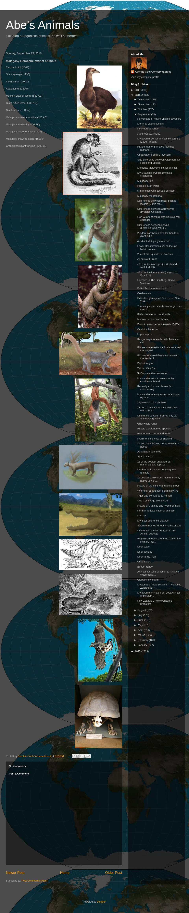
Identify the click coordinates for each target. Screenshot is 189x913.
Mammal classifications (150, 123)
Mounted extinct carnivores (152, 319)
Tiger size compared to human (154, 495)
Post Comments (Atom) (35, 880)
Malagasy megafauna (149, 195)
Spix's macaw (145, 456)
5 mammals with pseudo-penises (155, 190)
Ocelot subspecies (147, 329)
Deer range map (146, 556)
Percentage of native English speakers (159, 118)
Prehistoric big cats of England (154, 438)
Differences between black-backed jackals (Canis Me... (156, 202)
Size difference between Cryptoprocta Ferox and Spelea (158, 161)
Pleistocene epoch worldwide (153, 314)
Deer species (144, 551)
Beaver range (145, 566)
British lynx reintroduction (151, 288)
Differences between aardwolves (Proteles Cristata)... (155, 210)
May (141, 625)
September (144, 114)
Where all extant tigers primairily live (157, 490)
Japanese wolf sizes (148, 133)
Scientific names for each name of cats (159, 525)
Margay (141, 515)
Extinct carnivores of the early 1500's (158, 324)
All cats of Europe (147, 259)
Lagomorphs (144, 334)
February (143, 640)
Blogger (101, 901)
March (142, 634)
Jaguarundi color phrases (151, 402)
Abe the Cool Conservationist (153, 71)
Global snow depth (147, 579)
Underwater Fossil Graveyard (153, 154)
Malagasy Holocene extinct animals (157, 167)
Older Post (113, 873)
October (143, 109)
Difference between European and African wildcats (156, 532)
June (141, 620)
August (142, 610)
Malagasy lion (145, 180)
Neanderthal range (147, 128)
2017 (138, 90)
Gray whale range (147, 423)
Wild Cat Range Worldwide (152, 500)
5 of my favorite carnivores (152, 373)
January (143, 644)
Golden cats (144, 293)
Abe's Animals (43, 24)
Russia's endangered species (153, 428)
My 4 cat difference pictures (153, 520)
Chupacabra (144, 561)
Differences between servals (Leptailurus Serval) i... (153, 226)
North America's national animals (155, 510)
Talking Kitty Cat (146, 368)
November (144, 104)
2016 (138, 95)
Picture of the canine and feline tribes (158, 485)
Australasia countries (149, 451)
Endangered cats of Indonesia (154, 433)
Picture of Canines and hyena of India (158, 505)
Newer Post (15, 873)
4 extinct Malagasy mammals (153, 241)
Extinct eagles (145, 363)
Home (65, 873)
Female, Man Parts (148, 185)
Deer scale (143, 546)
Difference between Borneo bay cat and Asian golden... (157, 417)
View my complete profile (145, 77)
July (140, 615)
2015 (138, 651)
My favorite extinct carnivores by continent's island (155, 380)
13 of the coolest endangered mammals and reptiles (153, 463)
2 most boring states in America (155, 254)
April (141, 630)
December (144, 99)
